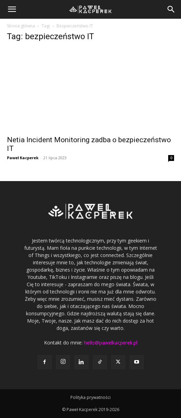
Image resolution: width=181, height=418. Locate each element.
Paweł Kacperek (22, 157)
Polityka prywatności (90, 397)
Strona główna (21, 26)
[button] (12, 9)
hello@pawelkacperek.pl (110, 342)
